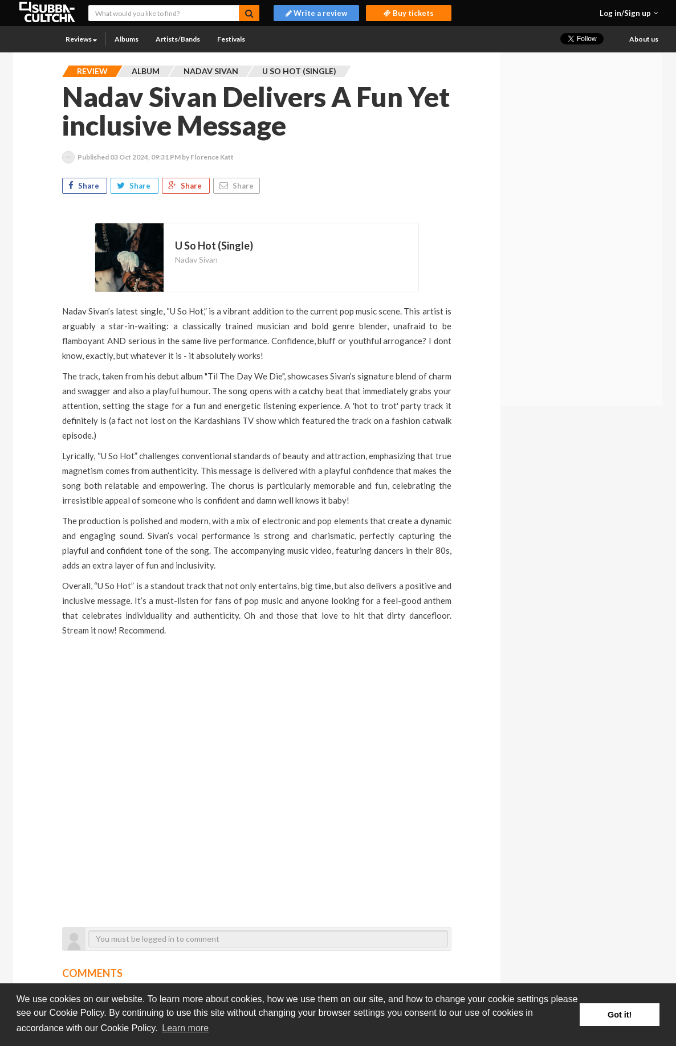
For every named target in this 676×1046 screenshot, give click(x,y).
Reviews (81, 39)
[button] (629, 13)
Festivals (231, 39)
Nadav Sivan (196, 259)
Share (84, 185)
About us (643, 39)
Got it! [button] (620, 1014)
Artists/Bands (178, 39)
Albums (127, 39)
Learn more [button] (185, 1028)
